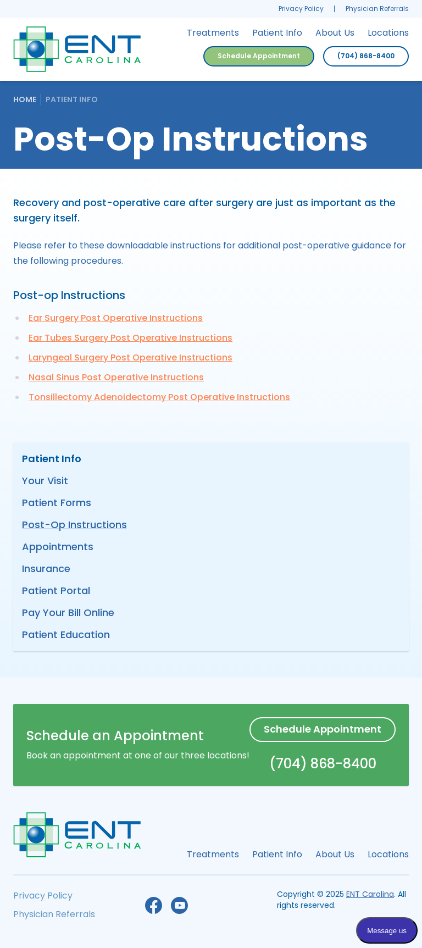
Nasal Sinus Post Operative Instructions (116, 377)
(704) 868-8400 (366, 55)
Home (24, 99)
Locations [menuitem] (388, 32)
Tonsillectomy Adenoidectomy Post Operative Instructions (159, 397)
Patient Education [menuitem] (66, 634)
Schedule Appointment (259, 55)
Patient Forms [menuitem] (56, 502)
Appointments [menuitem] (57, 546)
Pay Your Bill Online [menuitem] (68, 612)
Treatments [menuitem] (213, 32)
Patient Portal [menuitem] (56, 590)
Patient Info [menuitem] (277, 32)
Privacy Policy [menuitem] (301, 8)
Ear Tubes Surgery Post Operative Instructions (130, 337)
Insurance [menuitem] (46, 568)
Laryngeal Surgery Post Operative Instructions (130, 357)
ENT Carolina (370, 894)
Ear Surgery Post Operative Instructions (116, 318)
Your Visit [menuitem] (45, 480)
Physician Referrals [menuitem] (377, 8)
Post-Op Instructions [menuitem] (74, 524)
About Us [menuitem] (334, 32)
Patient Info (72, 99)
